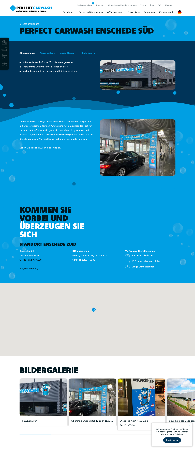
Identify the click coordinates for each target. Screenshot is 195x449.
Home (57, 12)
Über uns (100, 5)
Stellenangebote (85, 4)
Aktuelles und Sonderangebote (122, 5)
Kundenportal (166, 12)
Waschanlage (47, 53)
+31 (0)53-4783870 (32, 259)
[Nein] (189, 426)
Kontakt (169, 5)
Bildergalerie (88, 53)
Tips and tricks (147, 5)
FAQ (159, 5)
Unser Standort (68, 53)
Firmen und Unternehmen (91, 12)
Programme (149, 12)
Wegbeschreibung (29, 268)
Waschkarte (134, 12)
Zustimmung (172, 440)
